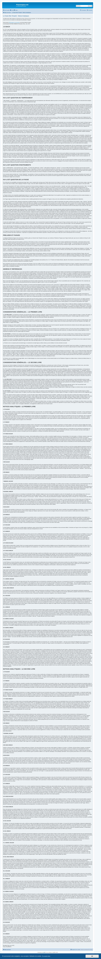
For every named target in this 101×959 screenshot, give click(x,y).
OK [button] (92, 956)
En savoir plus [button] (46, 956)
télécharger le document (14, 22)
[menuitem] (11, 10)
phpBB (44, 952)
